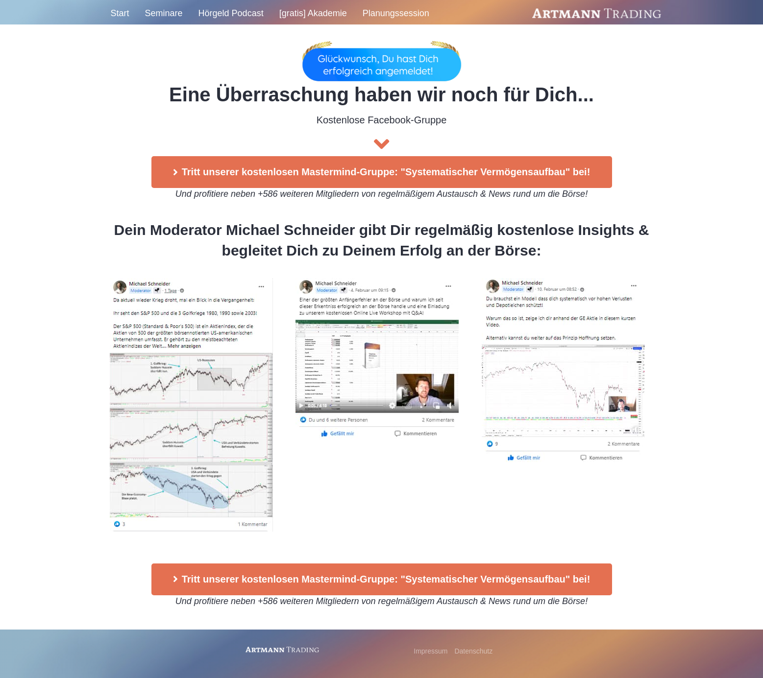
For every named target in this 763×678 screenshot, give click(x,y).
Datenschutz (473, 651)
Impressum (431, 651)
